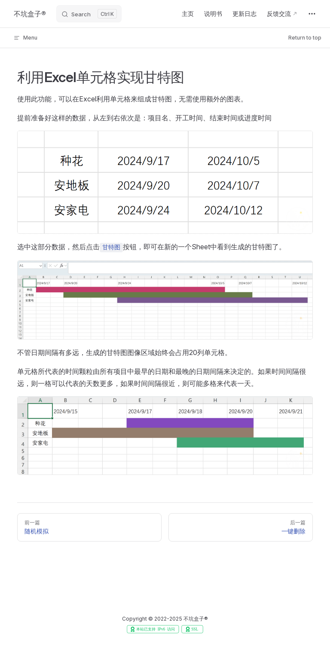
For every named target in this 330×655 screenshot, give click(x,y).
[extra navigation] (311, 14)
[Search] (89, 13)
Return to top (304, 37)
